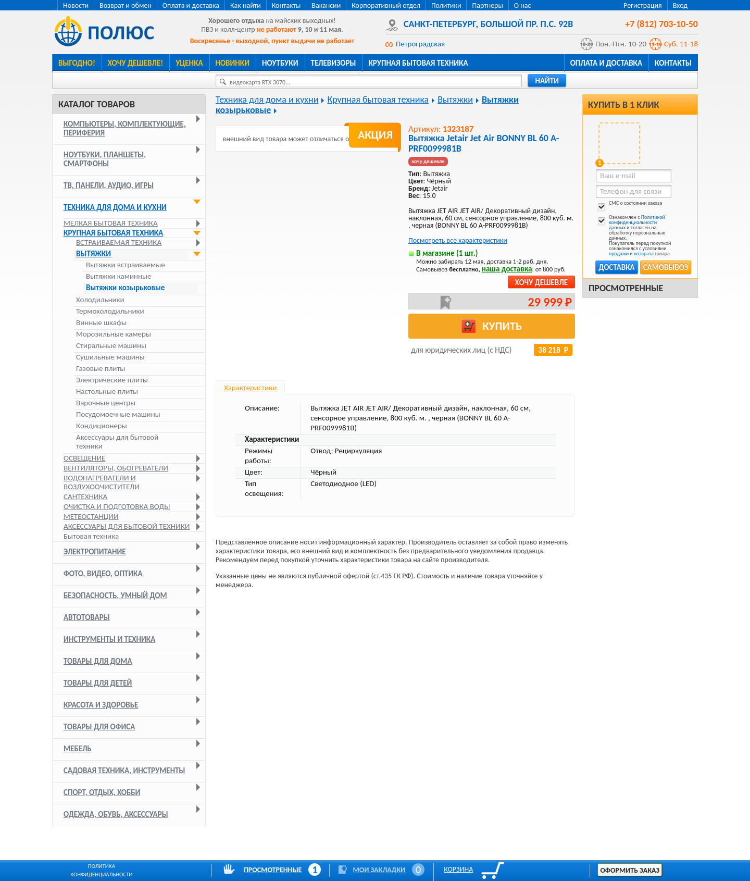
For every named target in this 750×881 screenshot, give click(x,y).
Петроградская (420, 43)
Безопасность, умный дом (115, 595)
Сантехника (85, 496)
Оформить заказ (629, 870)
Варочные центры (105, 403)
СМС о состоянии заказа (629, 205)
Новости (76, 5)
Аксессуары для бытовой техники (117, 442)
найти (547, 80)
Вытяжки (93, 254)
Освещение (84, 458)
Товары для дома (98, 661)
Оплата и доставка (190, 5)
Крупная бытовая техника (418, 63)
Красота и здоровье (101, 705)
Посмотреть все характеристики (457, 240)
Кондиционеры (101, 425)
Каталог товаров (96, 104)
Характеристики (250, 387)
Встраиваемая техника (118, 242)
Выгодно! (76, 63)
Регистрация (642, 5)
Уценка (189, 63)
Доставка (616, 267)
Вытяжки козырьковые (125, 287)
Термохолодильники (110, 311)
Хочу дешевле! (135, 63)
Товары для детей (98, 683)
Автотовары (87, 617)
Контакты (286, 5)
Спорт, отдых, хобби (102, 792)
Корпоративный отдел (386, 5)
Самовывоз (665, 267)
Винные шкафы (101, 322)
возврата (644, 253)
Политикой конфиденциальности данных (637, 222)
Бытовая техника (91, 536)
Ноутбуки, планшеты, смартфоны (105, 159)
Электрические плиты (112, 380)
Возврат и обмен (125, 5)
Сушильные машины (110, 357)
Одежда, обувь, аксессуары (116, 814)
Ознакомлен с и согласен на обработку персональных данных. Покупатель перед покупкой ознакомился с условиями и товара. (633, 235)
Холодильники (100, 299)
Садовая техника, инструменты (124, 770)
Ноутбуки (280, 63)
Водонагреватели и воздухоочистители (102, 482)
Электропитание (95, 551)
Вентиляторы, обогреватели (116, 468)
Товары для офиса (99, 726)
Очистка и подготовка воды (117, 506)
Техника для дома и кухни (115, 207)
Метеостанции (91, 516)
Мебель (78, 748)
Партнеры (487, 5)
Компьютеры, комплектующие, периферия (125, 128)
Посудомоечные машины (118, 414)
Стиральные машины (111, 345)
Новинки (232, 63)
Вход (680, 5)
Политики (446, 5)
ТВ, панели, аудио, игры (109, 185)
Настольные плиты (107, 391)
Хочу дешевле (541, 282)
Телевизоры (333, 63)
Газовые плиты (100, 368)
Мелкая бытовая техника (111, 223)
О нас (522, 5)
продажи (619, 253)
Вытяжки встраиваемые (125, 264)
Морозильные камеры (113, 334)
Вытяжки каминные (119, 276)
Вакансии (326, 5)
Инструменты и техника (109, 639)
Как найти (245, 5)
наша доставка (507, 269)
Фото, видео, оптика (103, 573)
